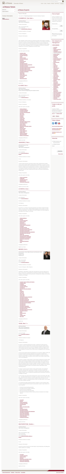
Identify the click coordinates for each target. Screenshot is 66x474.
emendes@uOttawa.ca (25, 262)
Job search (55, 72)
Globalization (22, 62)
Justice (21, 311)
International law (22, 303)
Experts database (5, 11)
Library (45, 3)
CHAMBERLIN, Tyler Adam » (26, 18)
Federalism (22, 117)
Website (20, 154)
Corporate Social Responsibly (25, 112)
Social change (22, 76)
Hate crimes (22, 293)
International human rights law (25, 233)
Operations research (56, 84)
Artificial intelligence (23, 218)
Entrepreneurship (23, 61)
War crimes (22, 316)
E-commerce (55, 57)
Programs (48, 3)
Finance (54, 64)
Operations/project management (25, 236)
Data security (22, 114)
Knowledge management (24, 71)
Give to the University (60, 472)
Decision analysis (23, 57)
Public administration (23, 75)
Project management (57, 93)
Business (21, 219)
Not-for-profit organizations (24, 235)
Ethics (21, 290)
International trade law (23, 310)
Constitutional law (23, 285)
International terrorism (23, 308)
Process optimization (23, 130)
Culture (21, 56)
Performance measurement (24, 238)
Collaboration (22, 178)
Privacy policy (60, 153)
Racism (21, 240)
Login (54, 116)
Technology (22, 77)
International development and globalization (27, 67)
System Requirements (6, 472)
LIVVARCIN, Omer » (24, 189)
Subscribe (60, 151)
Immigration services (23, 227)
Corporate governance (24, 55)
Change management (23, 54)
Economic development (57, 58)
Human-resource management (25, 225)
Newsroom (4, 9)
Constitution (22, 284)
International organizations (24, 306)
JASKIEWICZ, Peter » (24, 142)
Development (22, 222)
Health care (55, 66)
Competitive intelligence (24, 110)
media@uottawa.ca (5, 19)
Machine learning (23, 125)
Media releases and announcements (56, 142)
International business (23, 63)
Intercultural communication (24, 228)
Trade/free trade (22, 315)
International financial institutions (25, 302)
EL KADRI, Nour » (23, 85)
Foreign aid (22, 292)
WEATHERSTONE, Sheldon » (26, 424)
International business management (26, 64)
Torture (21, 314)
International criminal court (24, 299)
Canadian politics (23, 53)
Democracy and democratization (25, 288)
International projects (57, 71)
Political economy (23, 313)
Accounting (22, 454)
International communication (25, 230)
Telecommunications (23, 78)
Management (22, 72)
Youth (21, 242)
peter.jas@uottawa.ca (25, 153)
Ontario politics (22, 129)
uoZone (42, 3)
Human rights (22, 120)
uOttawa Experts (56, 144)
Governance (55, 65)
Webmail (52, 3)
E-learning (21, 115)
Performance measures (57, 92)
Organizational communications (25, 237)
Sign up (57, 116)
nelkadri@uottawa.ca (24, 97)
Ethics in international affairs (25, 406)
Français (61, 3)
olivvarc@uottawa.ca (24, 198)
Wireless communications (24, 135)
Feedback (12, 472)
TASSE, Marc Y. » (23, 323)
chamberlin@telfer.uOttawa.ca (26, 29)
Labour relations (56, 76)
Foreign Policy (22, 118)
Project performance (23, 416)
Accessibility (23, 472)
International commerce (24, 65)
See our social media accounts (57, 126)
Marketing (55, 80)
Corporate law (22, 287)
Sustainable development (24, 241)
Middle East (22, 127)
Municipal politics (23, 128)
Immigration (22, 226)
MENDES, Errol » (23, 249)
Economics (22, 60)
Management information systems (25, 126)
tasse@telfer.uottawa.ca (25, 334)
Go (61, 25)
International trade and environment (26, 70)
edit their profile (59, 113)
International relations (23, 122)
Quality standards (56, 96)
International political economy (25, 68)
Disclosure (55, 56)
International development (24, 300)
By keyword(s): (55, 28)
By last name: (55, 23)
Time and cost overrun (57, 99)
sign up (53, 113)
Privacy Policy (17, 472)
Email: (53, 146)
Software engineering (23, 133)
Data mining (22, 113)
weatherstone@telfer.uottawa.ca (26, 436)
